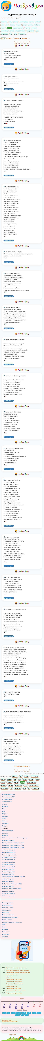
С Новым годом (7, 799)
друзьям (9, 28)
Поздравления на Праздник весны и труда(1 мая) (18, 972)
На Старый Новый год (9, 852)
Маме (4, 809)
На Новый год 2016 (8, 891)
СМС (3, 924)
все (3, 38)
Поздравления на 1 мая (11, 974)
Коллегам (5, 833)
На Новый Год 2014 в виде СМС (12, 884)
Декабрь (34, 1013)
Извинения (5, 934)
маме (2, 25)
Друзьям (5, 828)
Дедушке (5, 816)
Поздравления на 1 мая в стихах (14, 979)
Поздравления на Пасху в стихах (14, 981)
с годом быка (4, 34)
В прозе (4, 804)
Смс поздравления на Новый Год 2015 (13, 876)
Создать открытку (8, 64)
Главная (4, 18)
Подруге (4, 826)
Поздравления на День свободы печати (15, 990)
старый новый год (20, 31)
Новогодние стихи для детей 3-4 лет (13, 845)
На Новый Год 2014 (8, 881)
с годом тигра (22, 34)
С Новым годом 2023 (8, 797)
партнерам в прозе (18, 28)
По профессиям (7, 919)
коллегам (27, 28)
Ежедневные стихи (8, 915)
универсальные (24, 22)
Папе (3, 811)
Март (22, 1014)
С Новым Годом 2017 (8, 872)
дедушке (19, 25)
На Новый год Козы (8, 879)
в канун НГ (4, 22)
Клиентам (5, 835)
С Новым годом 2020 (8, 864)
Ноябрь (29, 1013)
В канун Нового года (8, 794)
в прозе (31, 22)
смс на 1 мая (9, 977)
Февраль (17, 1014)
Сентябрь (18, 1013)
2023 (10, 22)
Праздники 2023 (6, 1020)
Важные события (7, 905)
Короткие (5, 806)
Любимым (5, 823)
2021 (37, 31)
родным (30, 25)
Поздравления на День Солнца (13, 988)
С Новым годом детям (8, 850)
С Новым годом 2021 (8, 859)
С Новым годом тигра (8, 896)
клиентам (34, 28)
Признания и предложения (10, 917)
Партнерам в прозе (8, 830)
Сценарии (5, 936)
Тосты (4, 927)
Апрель (22, 998)
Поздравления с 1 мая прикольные (14, 983)
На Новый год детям (8, 840)
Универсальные (7, 801)
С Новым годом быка (8, 862)
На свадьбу (5, 912)
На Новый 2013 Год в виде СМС (12, 888)
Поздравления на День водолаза (14, 993)
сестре (24, 25)
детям (12, 31)
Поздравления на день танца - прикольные (16, 967)
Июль (8, 1013)
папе (7, 25)
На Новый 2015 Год (8, 874)
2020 (11, 34)
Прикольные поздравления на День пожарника (17, 970)
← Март (19, 1009)
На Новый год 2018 (8, 869)
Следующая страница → (22, 766)
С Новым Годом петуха (9, 857)
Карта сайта (12, 1034)
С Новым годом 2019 (8, 867)
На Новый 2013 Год (8, 886)
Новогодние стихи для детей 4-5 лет (13, 847)
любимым (37, 25)
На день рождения (7, 903)
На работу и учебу (7, 907)
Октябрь (24, 1013)
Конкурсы (5, 929)
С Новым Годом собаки (9, 855)
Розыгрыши (5, 932)
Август (12, 1013)
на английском (4, 31)
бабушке (12, 25)
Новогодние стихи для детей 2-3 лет (13, 843)
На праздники (6, 910)
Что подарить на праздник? (10, 1021)
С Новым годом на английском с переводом (15, 838)
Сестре (4, 818)
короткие (38, 22)
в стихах (15, 22)
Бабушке (4, 813)
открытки (10, 38)
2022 (15, 34)
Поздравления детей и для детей (12, 922)
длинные (18, 38)
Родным (4, 821)
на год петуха (30, 31)
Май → (25, 1009)
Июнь (4, 1013)
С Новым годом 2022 (8, 893)
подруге (3, 28)
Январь (39, 1013)
